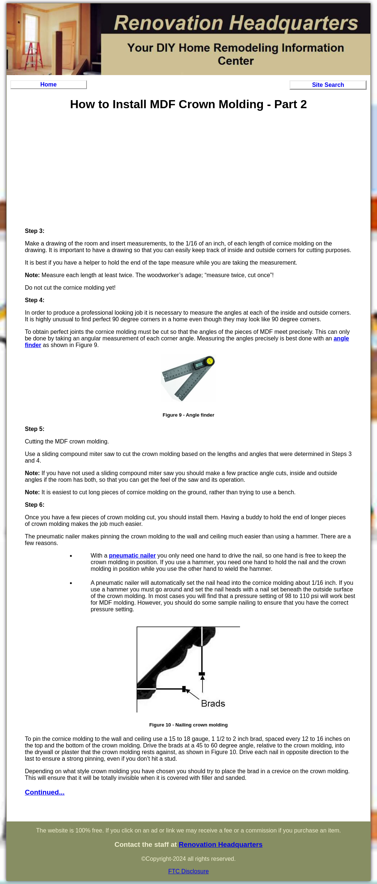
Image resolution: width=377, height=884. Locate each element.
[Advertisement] (188, 170)
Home (48, 84)
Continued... (44, 792)
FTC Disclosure (188, 871)
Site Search (328, 85)
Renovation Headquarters (221, 844)
